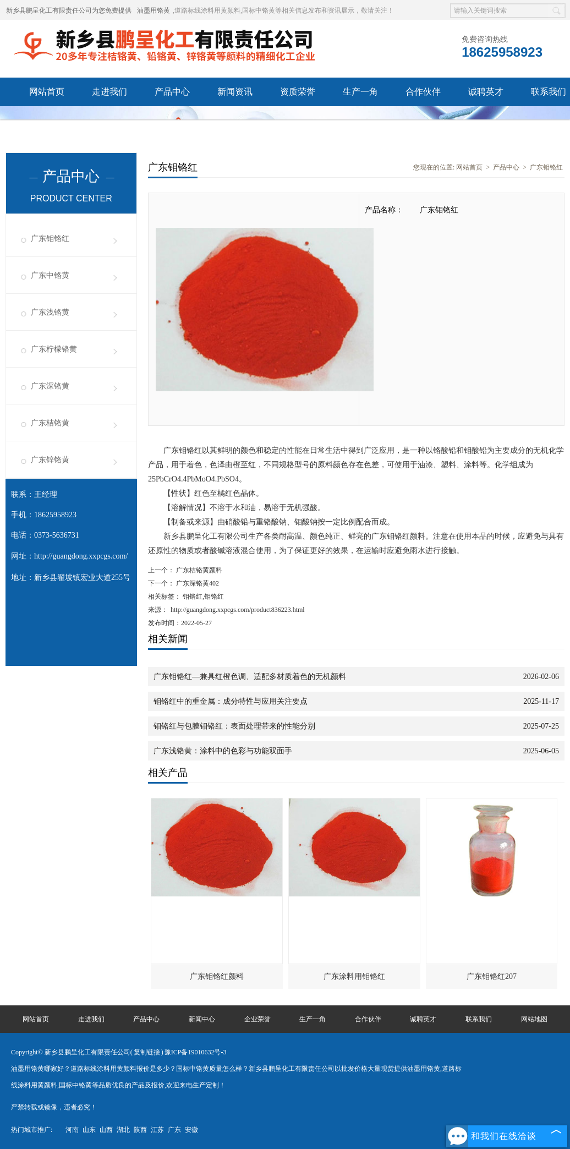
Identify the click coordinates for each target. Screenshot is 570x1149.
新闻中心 (202, 1019)
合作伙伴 (423, 91)
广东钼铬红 (50, 238)
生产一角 (360, 91)
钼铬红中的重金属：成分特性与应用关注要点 (231, 701)
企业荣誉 (257, 1019)
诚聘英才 (485, 91)
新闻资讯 (235, 91)
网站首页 (46, 91)
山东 (89, 1130)
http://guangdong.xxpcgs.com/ (81, 556)
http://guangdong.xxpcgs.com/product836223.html (238, 610)
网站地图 (534, 1019)
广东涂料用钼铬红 (354, 976)
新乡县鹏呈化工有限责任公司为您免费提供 (68, 10)
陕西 (140, 1130)
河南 (72, 1130)
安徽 (191, 1130)
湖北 (123, 1130)
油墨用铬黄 (153, 10)
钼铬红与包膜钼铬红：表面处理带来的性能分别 (234, 726)
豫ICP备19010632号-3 (196, 1052)
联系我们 (478, 1019)
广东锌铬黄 (50, 460)
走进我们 (109, 91)
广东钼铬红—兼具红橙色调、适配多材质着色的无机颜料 (250, 676)
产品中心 (172, 91)
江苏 (157, 1130)
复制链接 (147, 1052)
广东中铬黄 (50, 275)
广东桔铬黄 (50, 423)
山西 (106, 1130)
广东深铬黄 (50, 386)
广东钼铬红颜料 (217, 976)
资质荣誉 (297, 91)
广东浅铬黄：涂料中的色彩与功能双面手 (223, 751)
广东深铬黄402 (196, 583)
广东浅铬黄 (50, 312)
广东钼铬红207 (492, 976)
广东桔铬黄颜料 (198, 570)
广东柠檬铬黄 (54, 349)
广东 (174, 1130)
